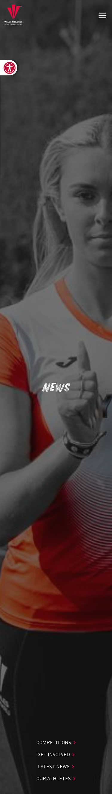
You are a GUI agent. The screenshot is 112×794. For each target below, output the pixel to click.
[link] (8, 67)
